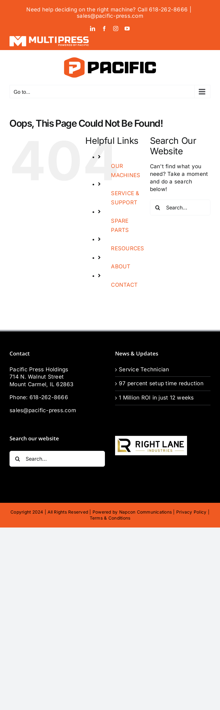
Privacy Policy (191, 512)
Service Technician (144, 369)
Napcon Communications (145, 512)
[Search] (158, 207)
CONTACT (124, 285)
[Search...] (180, 207)
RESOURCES (127, 248)
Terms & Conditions (110, 518)
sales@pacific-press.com (110, 16)
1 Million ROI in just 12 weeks (156, 397)
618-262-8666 (48, 397)
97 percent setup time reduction (161, 383)
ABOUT (120, 266)
